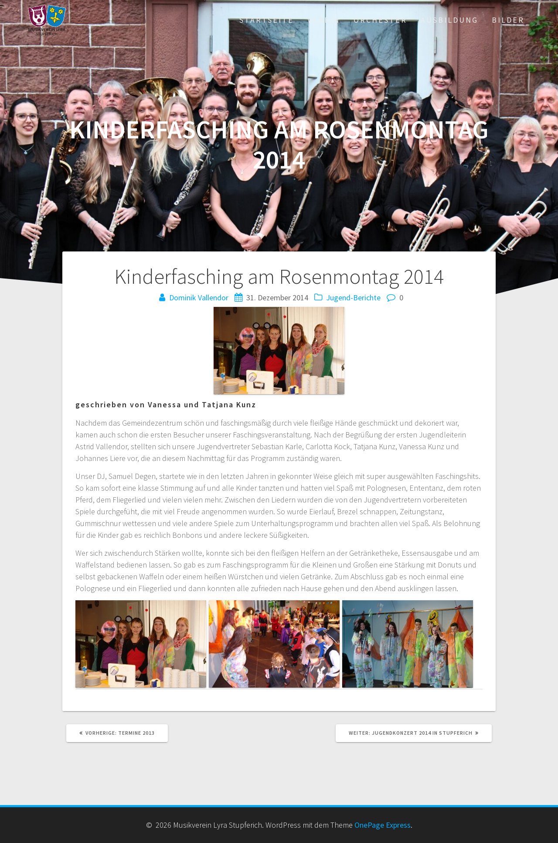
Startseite (266, 20)
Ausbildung (449, 20)
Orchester (380, 20)
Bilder (508, 20)
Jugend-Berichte (353, 297)
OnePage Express (382, 825)
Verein (323, 20)
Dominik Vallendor (198, 297)
